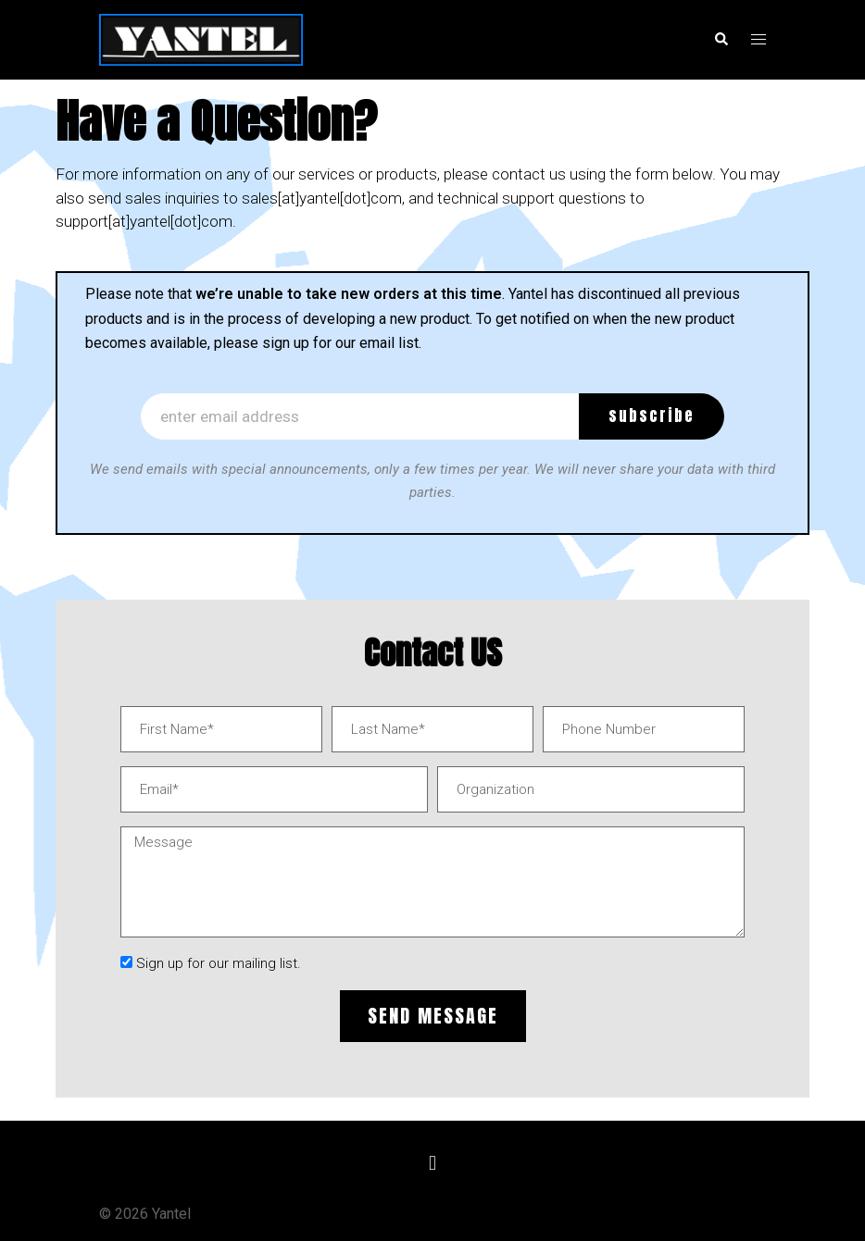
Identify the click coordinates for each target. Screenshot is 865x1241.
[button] (432, 1163)
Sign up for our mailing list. (218, 963)
